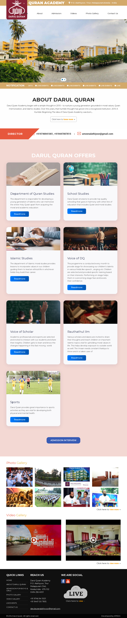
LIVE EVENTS (28, 86)
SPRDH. (117, 616)
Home (25, 13)
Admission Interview (63, 440)
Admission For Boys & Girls (17, 589)
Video (16, 515)
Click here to (63, 119)
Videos (73, 13)
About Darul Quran (16, 584)
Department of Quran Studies (32, 193)
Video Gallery (13, 599)
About (40, 13)
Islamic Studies (21, 258)
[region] (63, 50)
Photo (16, 463)
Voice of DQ (76, 258)
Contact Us (113, 13)
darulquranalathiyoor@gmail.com (45, 609)
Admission (56, 13)
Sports (15, 402)
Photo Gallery (92, 13)
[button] (62, 79)
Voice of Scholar (22, 331)
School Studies (78, 193)
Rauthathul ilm (78, 331)
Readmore (19, 214)
